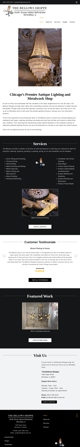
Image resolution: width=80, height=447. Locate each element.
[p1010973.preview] (40, 57)
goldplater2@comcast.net (22, 2)
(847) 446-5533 (8, 2)
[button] (4, 256)
